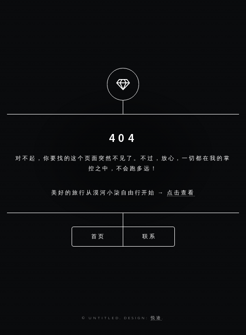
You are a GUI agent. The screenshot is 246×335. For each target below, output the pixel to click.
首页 (98, 236)
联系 (149, 236)
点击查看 (181, 192)
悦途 (156, 317)
